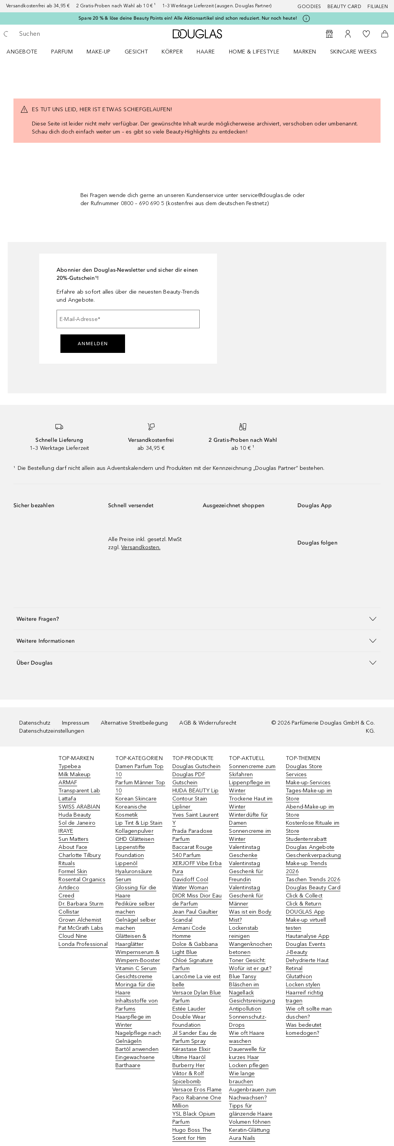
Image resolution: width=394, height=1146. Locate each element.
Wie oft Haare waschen (246, 1037)
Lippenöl (126, 863)
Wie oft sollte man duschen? (309, 1013)
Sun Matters (73, 839)
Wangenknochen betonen (250, 948)
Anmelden (93, 343)
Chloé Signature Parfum (192, 964)
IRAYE (65, 831)
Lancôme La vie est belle (196, 980)
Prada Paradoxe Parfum (192, 835)
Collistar (68, 912)
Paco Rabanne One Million (196, 1101)
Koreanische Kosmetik (131, 811)
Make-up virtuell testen (306, 924)
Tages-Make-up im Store (309, 794)
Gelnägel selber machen (135, 924)
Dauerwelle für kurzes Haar (247, 1053)
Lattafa (67, 798)
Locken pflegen (249, 1065)
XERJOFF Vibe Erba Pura (197, 867)
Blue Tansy (242, 976)
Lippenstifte (130, 847)
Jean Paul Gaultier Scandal (195, 916)
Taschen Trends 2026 (313, 879)
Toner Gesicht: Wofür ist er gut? (250, 964)
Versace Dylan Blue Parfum (196, 996)
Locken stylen (303, 984)
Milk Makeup (74, 774)
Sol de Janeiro (76, 823)
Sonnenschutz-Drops (247, 1021)
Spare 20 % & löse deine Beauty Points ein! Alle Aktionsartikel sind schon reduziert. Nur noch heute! (187, 18)
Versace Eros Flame (197, 1089)
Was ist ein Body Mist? (250, 916)
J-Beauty (297, 952)
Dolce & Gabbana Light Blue (195, 948)
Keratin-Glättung (249, 1130)
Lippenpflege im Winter (249, 786)
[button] (197, 619)
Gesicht (136, 51)
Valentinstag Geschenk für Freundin (246, 871)
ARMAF (67, 782)
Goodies (309, 6)
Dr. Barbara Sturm (80, 903)
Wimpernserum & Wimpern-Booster (137, 956)
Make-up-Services (308, 782)
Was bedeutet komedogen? (303, 1029)
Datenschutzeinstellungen (51, 731)
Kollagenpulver (134, 831)
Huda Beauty (74, 815)
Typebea (69, 766)
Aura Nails (242, 1138)
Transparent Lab (79, 790)
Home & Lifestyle (254, 51)
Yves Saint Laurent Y (195, 819)
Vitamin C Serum (136, 968)
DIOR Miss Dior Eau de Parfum (197, 899)
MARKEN (305, 51)
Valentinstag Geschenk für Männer (246, 895)
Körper (172, 51)
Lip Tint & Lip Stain (138, 823)
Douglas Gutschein (196, 766)
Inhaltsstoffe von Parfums (136, 1004)
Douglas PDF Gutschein (188, 778)
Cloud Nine (72, 936)
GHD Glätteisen (134, 839)
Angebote (22, 51)
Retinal (294, 968)
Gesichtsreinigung (252, 1000)
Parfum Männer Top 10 (140, 786)
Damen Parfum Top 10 (139, 770)
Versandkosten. (140, 547)
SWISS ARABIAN (79, 807)
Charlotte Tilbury (79, 855)
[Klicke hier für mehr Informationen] (306, 18)
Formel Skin (72, 871)
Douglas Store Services (304, 770)
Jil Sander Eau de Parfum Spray (194, 1037)
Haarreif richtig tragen (304, 996)
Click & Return (303, 903)
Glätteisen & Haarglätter (130, 940)
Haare (206, 51)
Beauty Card (344, 6)
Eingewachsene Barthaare (135, 1061)
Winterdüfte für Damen (248, 819)
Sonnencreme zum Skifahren (252, 770)
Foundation (129, 855)
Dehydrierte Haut (307, 960)
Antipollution (245, 1009)
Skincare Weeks (353, 51)
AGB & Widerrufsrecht (207, 723)
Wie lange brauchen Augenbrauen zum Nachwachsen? (252, 1085)
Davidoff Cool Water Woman (190, 883)
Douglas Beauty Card (313, 887)
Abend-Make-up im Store (310, 811)
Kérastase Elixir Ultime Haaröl (191, 1053)
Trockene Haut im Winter (250, 802)
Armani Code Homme (189, 932)
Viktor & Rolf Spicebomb (188, 1077)
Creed (66, 895)
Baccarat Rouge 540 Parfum (192, 851)
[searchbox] (73, 33)
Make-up (99, 51)
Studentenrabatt (306, 839)
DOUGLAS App (305, 912)
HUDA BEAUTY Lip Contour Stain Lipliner (195, 798)
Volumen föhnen (249, 1122)
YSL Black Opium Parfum (193, 1118)
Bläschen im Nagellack (244, 988)
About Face (72, 847)
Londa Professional (83, 944)
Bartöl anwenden (137, 1049)
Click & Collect (304, 895)
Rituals (66, 863)
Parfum (62, 51)
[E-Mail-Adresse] (128, 319)
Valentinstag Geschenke (244, 851)
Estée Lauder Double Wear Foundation (189, 1017)
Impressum (75, 723)
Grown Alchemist (79, 920)
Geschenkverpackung (313, 855)
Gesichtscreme (134, 976)
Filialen (377, 6)
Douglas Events (306, 944)
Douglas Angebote (310, 847)
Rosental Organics (81, 879)
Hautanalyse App (307, 936)
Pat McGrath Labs (80, 928)
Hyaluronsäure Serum (133, 875)
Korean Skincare (136, 798)
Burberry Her (188, 1065)
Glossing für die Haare (135, 891)
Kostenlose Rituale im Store (312, 827)
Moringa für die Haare (135, 988)
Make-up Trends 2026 (306, 867)
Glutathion (299, 976)
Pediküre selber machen (135, 907)
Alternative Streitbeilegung (134, 723)
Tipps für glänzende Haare (250, 1110)
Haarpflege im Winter (133, 1021)
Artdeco (68, 887)
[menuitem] (27, 51)
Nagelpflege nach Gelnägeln (138, 1037)
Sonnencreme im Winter (250, 835)
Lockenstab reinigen (243, 932)
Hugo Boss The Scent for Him (192, 1134)
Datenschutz (34, 723)
